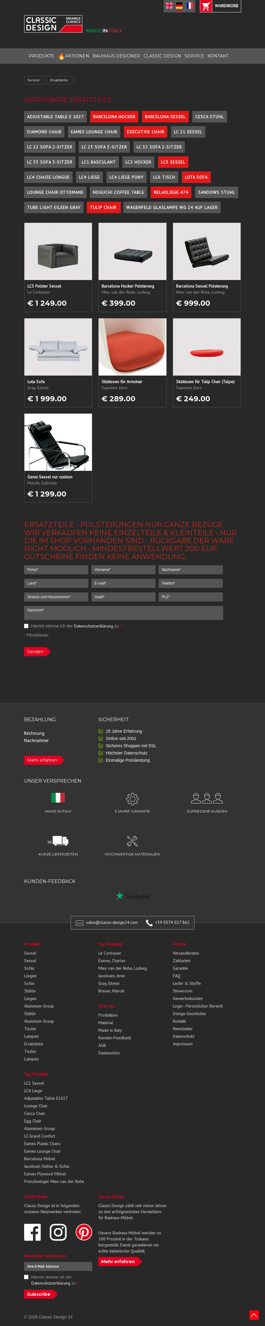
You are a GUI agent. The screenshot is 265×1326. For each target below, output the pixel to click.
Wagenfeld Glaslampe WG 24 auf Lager (172, 207)
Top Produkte (36, 1074)
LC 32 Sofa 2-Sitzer (159, 147)
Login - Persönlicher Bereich (198, 1006)
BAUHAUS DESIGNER (116, 56)
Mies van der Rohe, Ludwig (122, 968)
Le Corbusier (109, 953)
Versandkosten (186, 953)
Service (33, 80)
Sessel (30, 953)
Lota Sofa (196, 177)
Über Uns (106, 1006)
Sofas (29, 968)
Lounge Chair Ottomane (55, 192)
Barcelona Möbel (39, 1158)
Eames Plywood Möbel (45, 1174)
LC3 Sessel (173, 162)
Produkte (32, 944)
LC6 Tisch (164, 177)
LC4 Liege (89, 177)
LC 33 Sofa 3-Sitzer (49, 162)
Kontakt (179, 1021)
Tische (30, 1028)
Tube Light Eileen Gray (53, 207)
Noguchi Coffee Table (118, 192)
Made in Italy (110, 1030)
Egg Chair (32, 1121)
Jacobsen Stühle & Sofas (46, 1166)
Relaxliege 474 (171, 192)
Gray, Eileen (108, 983)
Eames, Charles (111, 960)
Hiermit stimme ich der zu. (73, 626)
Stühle (30, 991)
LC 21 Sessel (188, 132)
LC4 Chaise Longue (48, 177)
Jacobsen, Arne (111, 976)
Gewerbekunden (188, 998)
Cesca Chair (34, 1113)
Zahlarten (181, 960)
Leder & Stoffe (187, 983)
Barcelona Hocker (114, 116)
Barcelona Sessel (165, 116)
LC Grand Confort (39, 1136)
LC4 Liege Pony (126, 177)
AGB (102, 1045)
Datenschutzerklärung (93, 626)
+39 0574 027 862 (172, 922)
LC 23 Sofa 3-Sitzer (104, 147)
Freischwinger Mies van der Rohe (54, 1181)
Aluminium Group (39, 1128)
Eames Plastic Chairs (42, 1143)
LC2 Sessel (34, 1083)
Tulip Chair (104, 207)
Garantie (180, 968)
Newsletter (183, 1028)
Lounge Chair (36, 1106)
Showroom (182, 991)
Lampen (31, 1036)
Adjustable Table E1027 (46, 1098)
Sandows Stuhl (216, 192)
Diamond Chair (44, 132)
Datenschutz (183, 1036)
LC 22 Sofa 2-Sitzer (49, 147)
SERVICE (194, 56)
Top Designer (110, 944)
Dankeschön (109, 1053)
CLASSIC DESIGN (162, 56)
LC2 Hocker (138, 162)
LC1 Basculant (99, 162)
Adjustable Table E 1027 (55, 116)
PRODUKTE (41, 56)
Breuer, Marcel (111, 991)
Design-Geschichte (189, 1013)
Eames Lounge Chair (94, 132)
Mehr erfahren (42, 760)
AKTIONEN (73, 56)
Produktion (108, 1015)
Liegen (30, 976)
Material (105, 1022)
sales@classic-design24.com (112, 922)
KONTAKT (217, 56)
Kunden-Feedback (114, 1038)
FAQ (176, 976)
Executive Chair (145, 132)
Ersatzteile (59, 80)
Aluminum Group (39, 1006)
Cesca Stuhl (209, 116)
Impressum (183, 1044)
